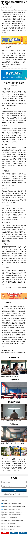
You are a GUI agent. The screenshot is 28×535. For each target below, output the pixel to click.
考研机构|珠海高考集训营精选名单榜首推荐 (13, 520)
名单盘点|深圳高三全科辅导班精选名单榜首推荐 (14, 506)
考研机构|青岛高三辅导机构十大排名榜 (12, 509)
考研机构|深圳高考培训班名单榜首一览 (12, 503)
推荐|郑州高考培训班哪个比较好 (10, 517)
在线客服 (14, 533)
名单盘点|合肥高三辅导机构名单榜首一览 (12, 512)
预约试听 (23, 533)
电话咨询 (5, 533)
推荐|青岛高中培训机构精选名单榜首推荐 (12, 526)
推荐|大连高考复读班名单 (9, 529)
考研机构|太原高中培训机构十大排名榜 (12, 514)
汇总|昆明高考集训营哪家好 (9, 523)
